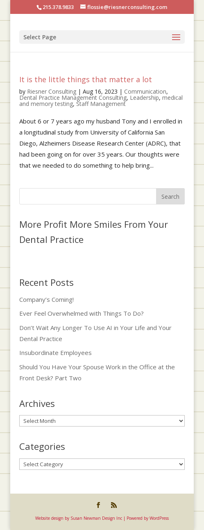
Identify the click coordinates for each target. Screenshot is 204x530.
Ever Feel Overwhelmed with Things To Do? (81, 313)
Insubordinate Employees (55, 352)
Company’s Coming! (46, 299)
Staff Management (101, 104)
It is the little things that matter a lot (85, 79)
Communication (145, 91)
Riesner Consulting (51, 91)
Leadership (144, 97)
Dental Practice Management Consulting (73, 97)
